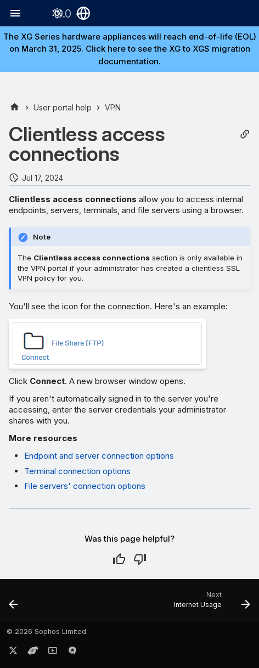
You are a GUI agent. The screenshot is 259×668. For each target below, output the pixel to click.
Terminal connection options (77, 471)
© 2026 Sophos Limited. (47, 631)
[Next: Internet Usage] (210, 603)
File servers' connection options (84, 486)
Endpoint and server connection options (99, 455)
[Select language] (83, 13)
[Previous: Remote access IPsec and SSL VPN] (13, 603)
